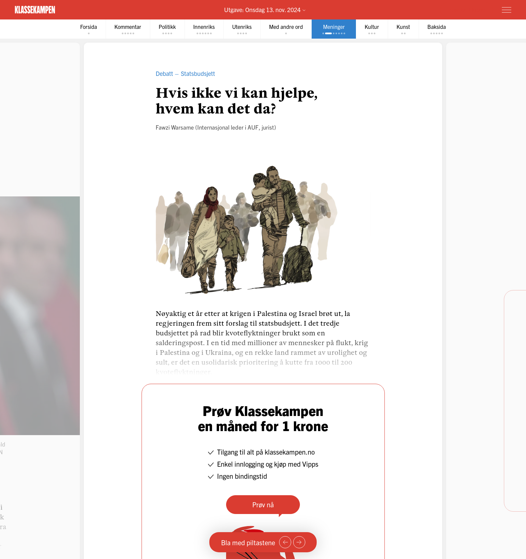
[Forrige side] (285, 542)
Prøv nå (263, 504)
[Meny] (506, 9)
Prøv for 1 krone (466, 9)
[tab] (88, 29)
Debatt (164, 73)
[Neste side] (299, 542)
